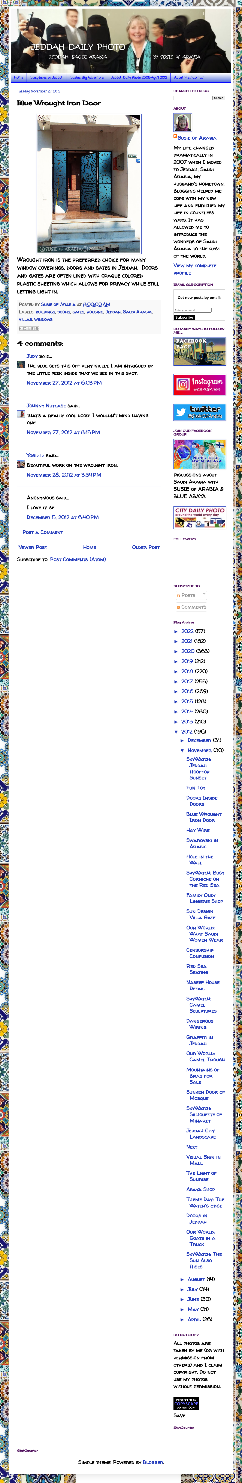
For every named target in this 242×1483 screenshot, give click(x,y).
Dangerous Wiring (199, 1024)
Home (18, 77)
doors (63, 312)
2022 (188, 631)
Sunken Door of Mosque (205, 1095)
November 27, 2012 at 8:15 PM (63, 432)
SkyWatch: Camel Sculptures (201, 1005)
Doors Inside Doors (201, 801)
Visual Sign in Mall (203, 1160)
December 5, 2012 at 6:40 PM (63, 517)
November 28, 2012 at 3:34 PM (64, 474)
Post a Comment (42, 532)
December (200, 740)
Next (191, 1146)
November (200, 750)
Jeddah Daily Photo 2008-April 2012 (139, 77)
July (193, 1289)
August (197, 1279)
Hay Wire (197, 830)
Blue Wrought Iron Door (203, 817)
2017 (187, 681)
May (194, 1309)
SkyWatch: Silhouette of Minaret (204, 1114)
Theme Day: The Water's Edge (205, 1202)
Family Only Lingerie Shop (204, 898)
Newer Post (32, 547)
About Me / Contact (189, 77)
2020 (188, 651)
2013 (187, 721)
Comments (191, 606)
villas (25, 319)
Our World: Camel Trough (205, 1056)
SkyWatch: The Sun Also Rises (204, 1260)
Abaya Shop (200, 1189)
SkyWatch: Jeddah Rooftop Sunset (198, 768)
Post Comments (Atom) (78, 559)
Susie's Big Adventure (86, 77)
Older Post (146, 547)
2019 (187, 661)
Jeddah (113, 312)
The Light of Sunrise (201, 1176)
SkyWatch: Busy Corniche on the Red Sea (205, 879)
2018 (188, 671)
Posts (186, 595)
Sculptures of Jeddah (46, 77)
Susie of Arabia (197, 137)
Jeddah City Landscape (201, 1133)
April (195, 1319)
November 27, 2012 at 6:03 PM (64, 382)
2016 (188, 691)
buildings (45, 312)
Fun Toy (195, 787)
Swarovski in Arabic (202, 843)
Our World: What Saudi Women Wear (204, 934)
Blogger (153, 1462)
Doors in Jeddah (196, 1218)
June (194, 1299)
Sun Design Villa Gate (200, 914)
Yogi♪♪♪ (35, 455)
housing (95, 312)
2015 (188, 701)
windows (43, 319)
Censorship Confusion (200, 953)
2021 (187, 641)
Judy (32, 356)
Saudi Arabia (137, 312)
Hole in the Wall (199, 859)
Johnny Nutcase (46, 405)
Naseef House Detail (203, 985)
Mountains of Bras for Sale (203, 1076)
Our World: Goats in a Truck (200, 1238)
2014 (187, 711)
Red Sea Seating (197, 969)
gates (78, 312)
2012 (187, 731)
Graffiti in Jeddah (199, 1040)
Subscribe (184, 317)
